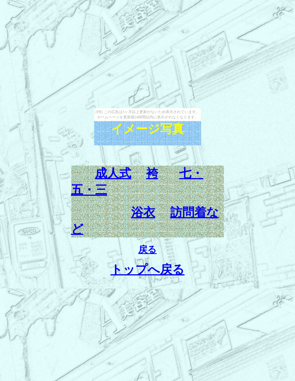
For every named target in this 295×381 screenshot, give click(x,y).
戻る (147, 249)
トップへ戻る (147, 269)
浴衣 (143, 212)
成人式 (113, 173)
